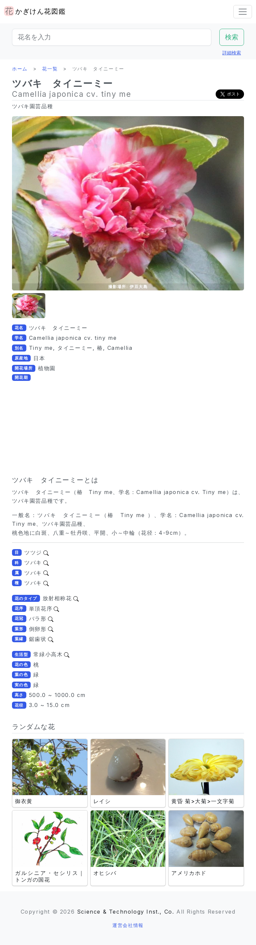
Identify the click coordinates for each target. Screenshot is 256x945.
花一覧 (50, 68)
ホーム (20, 68)
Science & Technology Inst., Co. (125, 911)
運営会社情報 (128, 925)
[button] (28, 305)
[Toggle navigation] (242, 11)
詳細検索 (231, 52)
